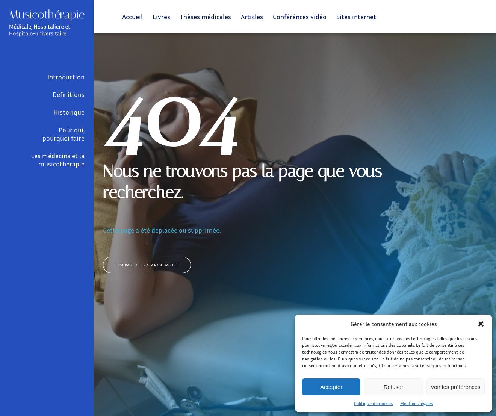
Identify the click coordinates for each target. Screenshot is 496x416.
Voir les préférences (456, 387)
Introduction (66, 77)
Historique (69, 112)
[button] (481, 324)
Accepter (331, 387)
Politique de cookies (373, 403)
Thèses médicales (205, 16)
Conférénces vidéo (300, 16)
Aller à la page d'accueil (147, 265)
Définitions (69, 94)
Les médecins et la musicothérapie (58, 159)
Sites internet (356, 16)
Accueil (132, 16)
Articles (252, 16)
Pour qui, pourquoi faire (63, 134)
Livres (161, 16)
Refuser (394, 387)
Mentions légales (416, 403)
